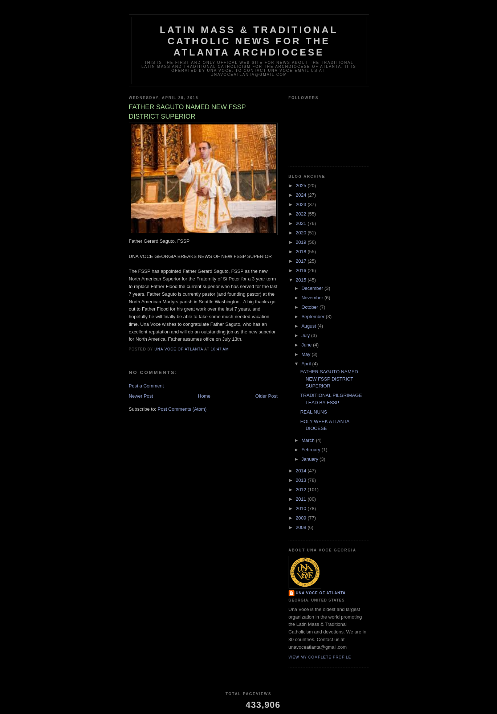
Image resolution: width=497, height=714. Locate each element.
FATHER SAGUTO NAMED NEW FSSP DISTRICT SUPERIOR (329, 379)
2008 (302, 527)
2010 (302, 508)
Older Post (266, 396)
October (310, 307)
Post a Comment (146, 386)
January (310, 459)
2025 (302, 185)
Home (204, 396)
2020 (302, 232)
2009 (302, 518)
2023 (302, 204)
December (313, 288)
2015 (302, 280)
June (307, 345)
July (306, 335)
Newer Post (141, 396)
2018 (302, 251)
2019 (302, 242)
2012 (302, 489)
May (306, 354)
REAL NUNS (313, 412)
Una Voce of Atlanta (321, 593)
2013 (302, 480)
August (309, 326)
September (313, 316)
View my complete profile (320, 657)
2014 (302, 470)
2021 (302, 223)
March (308, 440)
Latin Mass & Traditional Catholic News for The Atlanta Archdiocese (249, 41)
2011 (302, 499)
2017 (302, 261)
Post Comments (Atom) (182, 409)
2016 (302, 270)
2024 (302, 195)
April (306, 363)
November (313, 297)
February (311, 449)
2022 (302, 214)
